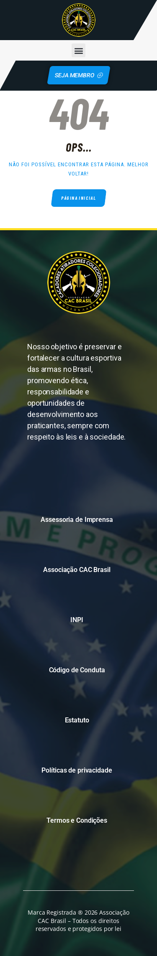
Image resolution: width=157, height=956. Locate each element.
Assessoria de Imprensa (77, 520)
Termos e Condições (76, 820)
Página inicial (78, 198)
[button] (78, 50)
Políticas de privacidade (76, 770)
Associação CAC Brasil (76, 570)
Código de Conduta (77, 670)
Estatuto (77, 720)
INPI (76, 620)
